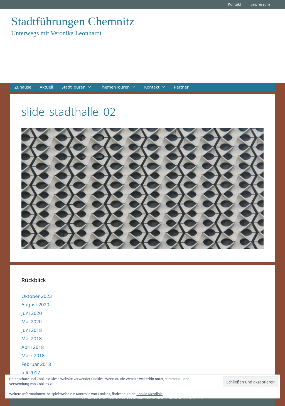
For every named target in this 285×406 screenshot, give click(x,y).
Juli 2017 (30, 372)
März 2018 (33, 355)
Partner (181, 87)
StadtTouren (79, 87)
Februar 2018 (36, 364)
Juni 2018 (31, 330)
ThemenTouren (120, 87)
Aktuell (46, 87)
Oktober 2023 (36, 296)
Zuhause (22, 87)
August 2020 (35, 304)
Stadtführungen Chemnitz (72, 21)
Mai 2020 (31, 321)
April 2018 (32, 347)
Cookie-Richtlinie (149, 394)
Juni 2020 (31, 313)
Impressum (260, 4)
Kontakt (234, 4)
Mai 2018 (31, 338)
